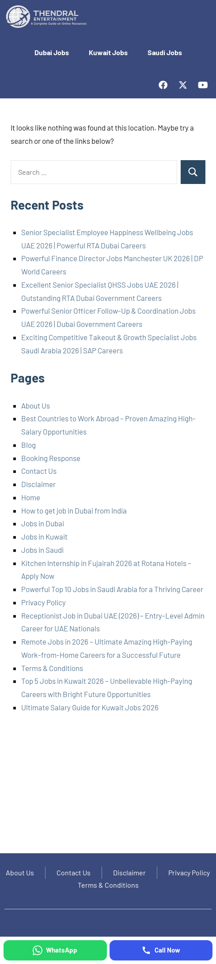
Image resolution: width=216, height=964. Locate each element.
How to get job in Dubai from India (74, 510)
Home (30, 497)
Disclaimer (38, 484)
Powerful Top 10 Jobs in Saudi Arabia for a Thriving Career (112, 589)
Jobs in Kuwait (44, 536)
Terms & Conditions (52, 668)
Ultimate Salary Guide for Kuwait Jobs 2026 (90, 707)
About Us (35, 405)
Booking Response (50, 458)
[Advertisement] (108, 786)
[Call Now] (161, 950)
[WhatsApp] (55, 950)
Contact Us (39, 470)
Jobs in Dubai (42, 523)
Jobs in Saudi (42, 549)
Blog (28, 444)
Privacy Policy (43, 602)
